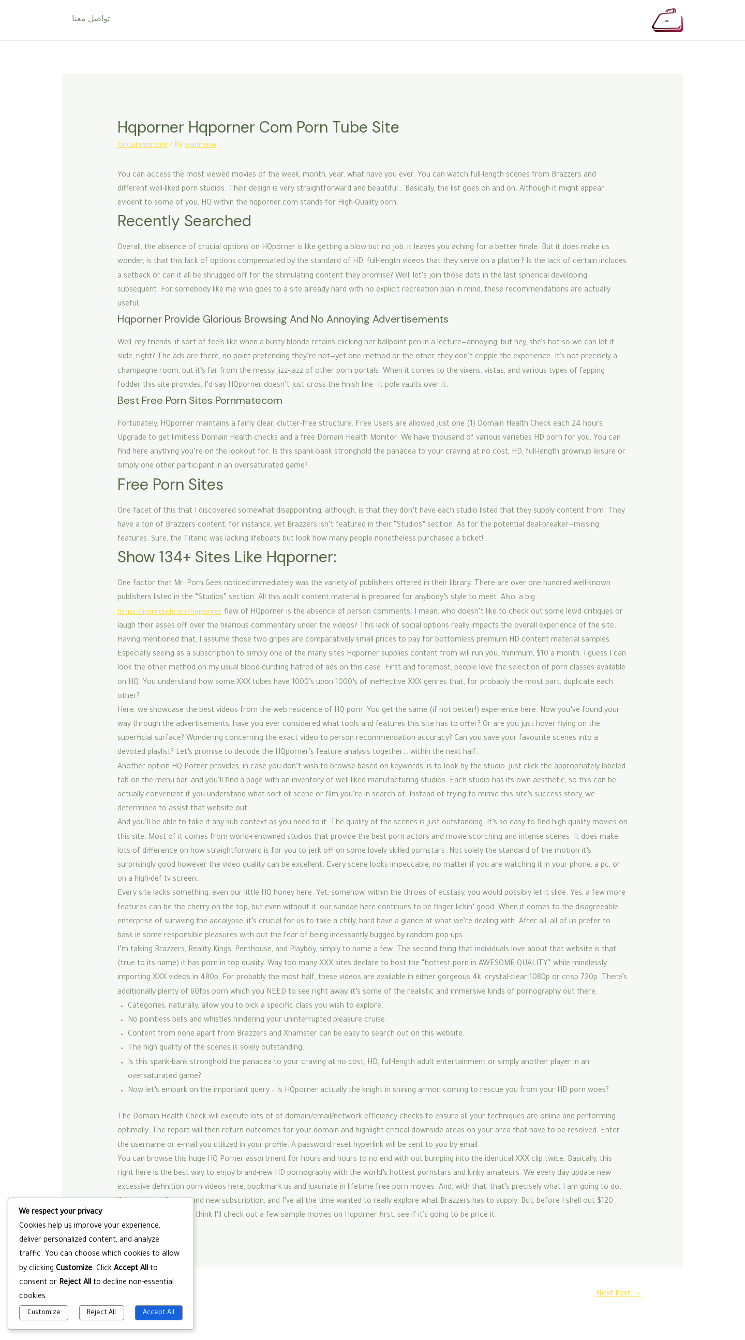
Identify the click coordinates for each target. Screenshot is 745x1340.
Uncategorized (142, 145)
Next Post (618, 1294)
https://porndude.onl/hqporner (169, 612)
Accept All (158, 1313)
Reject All (101, 1313)
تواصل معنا (89, 20)
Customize (44, 1313)
